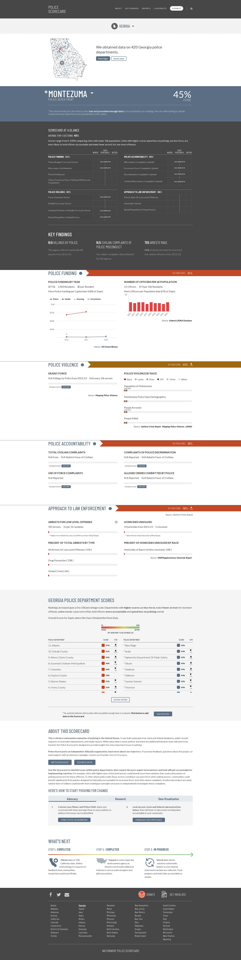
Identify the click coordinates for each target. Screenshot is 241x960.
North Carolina (113, 929)
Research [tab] (120, 799)
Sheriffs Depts (118, 58)
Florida (54, 935)
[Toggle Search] (191, 8)
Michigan (111, 912)
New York (138, 918)
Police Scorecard (57, 9)
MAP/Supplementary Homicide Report (175, 558)
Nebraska (111, 935)
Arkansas (55, 912)
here (138, 751)
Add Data (66, 387)
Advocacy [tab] (72, 799)
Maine (109, 908)
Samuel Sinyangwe (118, 755)
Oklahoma (139, 925)
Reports (146, 8)
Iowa (81, 912)
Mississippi (112, 922)
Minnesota (111, 915)
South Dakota (168, 908)
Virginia (166, 922)
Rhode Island (140, 935)
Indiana (82, 922)
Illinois (82, 918)
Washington (168, 929)
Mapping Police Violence (106, 395)
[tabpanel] (120, 814)
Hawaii (82, 908)
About (118, 8)
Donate (176, 8)
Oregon (138, 929)
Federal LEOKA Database (180, 320)
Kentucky (83, 929)
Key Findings (131, 8)
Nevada (138, 915)
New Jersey (140, 908)
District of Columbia (59, 929)
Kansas (82, 925)
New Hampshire (141, 905)
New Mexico (140, 912)
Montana (110, 925)
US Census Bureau (109, 346)
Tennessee (167, 912)
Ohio (137, 922)
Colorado (54, 922)
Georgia (120, 26)
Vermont (166, 925)
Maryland (111, 905)
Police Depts (103, 58)
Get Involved (178, 894)
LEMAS (188, 426)
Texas (165, 915)
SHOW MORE (120, 700)
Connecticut (56, 925)
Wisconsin (167, 932)
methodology (60, 762)
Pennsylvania (140, 932)
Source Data (84, 762)
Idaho (81, 915)
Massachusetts (85, 935)
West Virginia (168, 935)
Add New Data (163, 714)
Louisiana (83, 932)
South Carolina (169, 905)
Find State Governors (74, 819)
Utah (165, 918)
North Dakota (112, 932)
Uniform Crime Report (151, 426)
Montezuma (67, 93)
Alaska (53, 905)
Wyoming (167, 939)
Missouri (110, 918)
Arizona (54, 915)
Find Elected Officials (149, 819)
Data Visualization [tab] (168, 799)
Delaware (55, 932)
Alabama (54, 908)
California (55, 918)
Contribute (160, 8)
